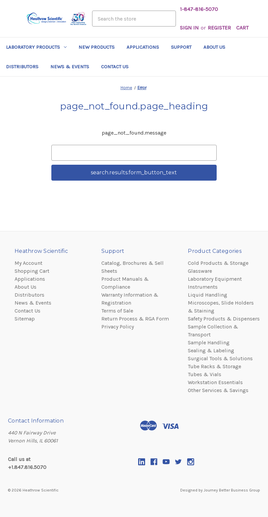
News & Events (69, 67)
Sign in (189, 28)
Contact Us (115, 67)
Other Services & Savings (218, 390)
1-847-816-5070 (199, 9)
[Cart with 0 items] (242, 28)
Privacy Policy (117, 326)
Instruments (203, 287)
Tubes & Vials (204, 374)
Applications (143, 47)
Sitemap (25, 319)
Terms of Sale (117, 311)
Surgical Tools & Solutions (220, 358)
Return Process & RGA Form (135, 319)
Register (219, 28)
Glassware (200, 271)
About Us (214, 47)
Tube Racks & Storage (214, 366)
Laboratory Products (36, 47)
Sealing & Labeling (211, 350)
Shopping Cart (32, 271)
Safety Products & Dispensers (224, 319)
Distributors (22, 67)
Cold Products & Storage (218, 263)
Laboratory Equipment (215, 279)
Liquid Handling (207, 295)
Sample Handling (209, 342)
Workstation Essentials (215, 382)
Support (181, 47)
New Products (97, 47)
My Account (28, 263)
